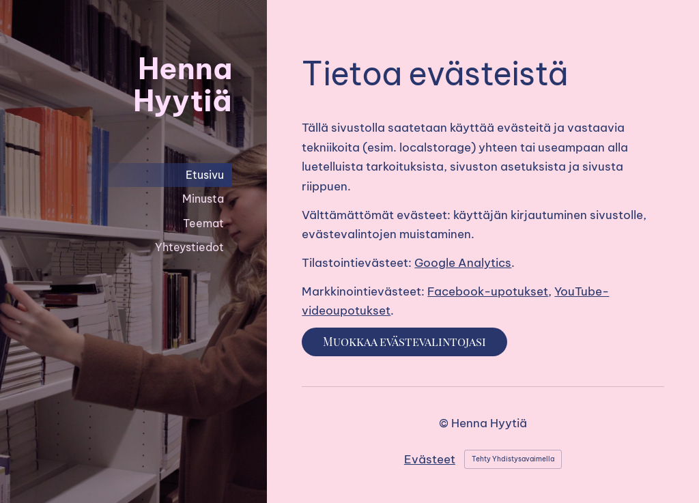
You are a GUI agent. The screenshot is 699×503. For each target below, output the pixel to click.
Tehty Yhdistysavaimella (513, 459)
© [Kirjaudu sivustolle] (445, 423)
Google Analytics (462, 262)
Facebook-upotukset (487, 291)
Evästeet (429, 459)
